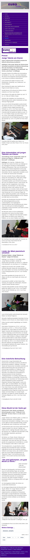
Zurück (9, 537)
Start (4, 537)
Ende (4, 540)
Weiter (22, 537)
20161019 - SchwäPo (8, 530)
